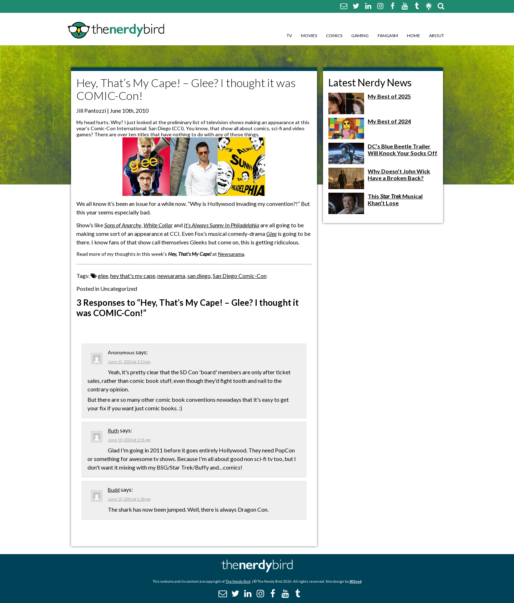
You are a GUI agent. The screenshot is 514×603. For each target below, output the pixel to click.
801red (355, 581)
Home (413, 35)
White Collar (158, 225)
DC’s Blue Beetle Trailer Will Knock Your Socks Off (402, 149)
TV (289, 35)
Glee (271, 233)
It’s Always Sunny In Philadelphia (221, 225)
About (436, 35)
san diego (199, 275)
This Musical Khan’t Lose (395, 199)
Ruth (113, 430)
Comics (334, 35)
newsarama (171, 275)
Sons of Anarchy (122, 225)
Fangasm (388, 35)
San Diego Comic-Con (240, 275)
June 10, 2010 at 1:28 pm (129, 499)
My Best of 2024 (389, 121)
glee (103, 275)
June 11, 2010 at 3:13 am (129, 361)
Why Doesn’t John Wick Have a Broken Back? (399, 174)
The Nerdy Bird (238, 581)
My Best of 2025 (389, 96)
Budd (114, 490)
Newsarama (231, 254)
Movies (309, 35)
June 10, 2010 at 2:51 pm (129, 439)
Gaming (360, 35)
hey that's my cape (132, 275)
